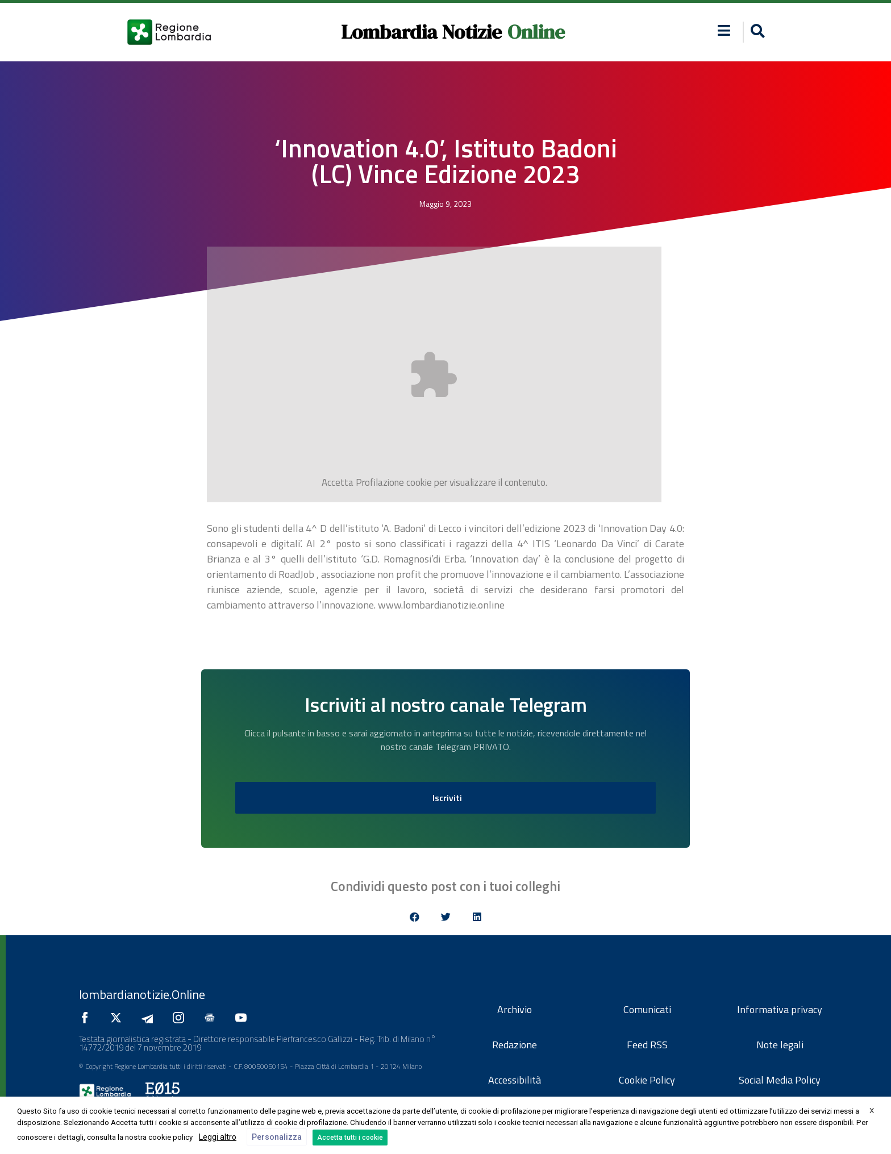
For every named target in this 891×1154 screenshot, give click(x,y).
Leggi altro (217, 1136)
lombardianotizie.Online (142, 994)
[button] (756, 32)
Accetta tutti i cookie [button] (350, 1137)
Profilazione (380, 482)
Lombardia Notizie (421, 31)
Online (536, 31)
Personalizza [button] (277, 1136)
